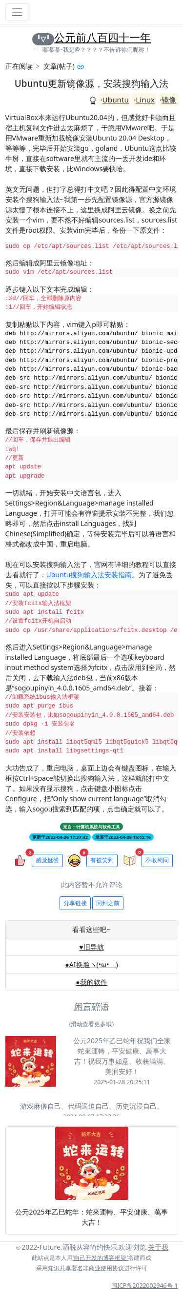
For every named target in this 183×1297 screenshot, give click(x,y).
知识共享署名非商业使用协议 (86, 1268)
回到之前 (108, 903)
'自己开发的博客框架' (100, 1258)
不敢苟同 (157, 860)
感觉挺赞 (47, 860)
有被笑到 (102, 860)
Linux (145, 99)
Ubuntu (115, 99)
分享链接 (75, 903)
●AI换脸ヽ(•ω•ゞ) (91, 964)
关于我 (158, 1247)
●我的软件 (91, 982)
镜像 (169, 99)
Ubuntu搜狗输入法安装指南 (89, 574)
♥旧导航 (91, 947)
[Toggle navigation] (17, 11)
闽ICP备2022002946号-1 (144, 1285)
